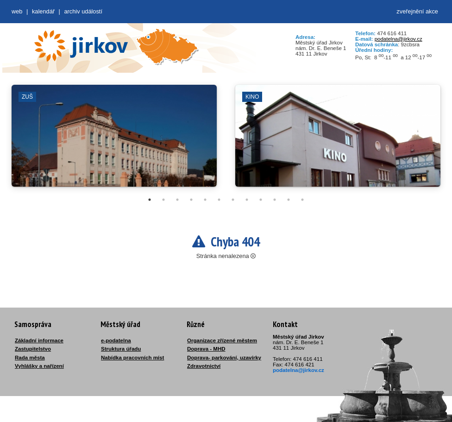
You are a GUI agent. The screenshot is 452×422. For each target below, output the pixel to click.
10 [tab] (274, 199)
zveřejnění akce (417, 11)
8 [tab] (246, 199)
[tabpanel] (114, 140)
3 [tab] (177, 199)
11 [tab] (288, 199)
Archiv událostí (83, 11)
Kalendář (43, 11)
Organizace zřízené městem (222, 340)
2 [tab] (163, 199)
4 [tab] (191, 199)
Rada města (30, 357)
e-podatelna (116, 340)
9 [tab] (260, 199)
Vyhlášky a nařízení (39, 366)
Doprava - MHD (206, 349)
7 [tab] (233, 199)
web (17, 11)
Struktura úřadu (121, 349)
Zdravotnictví (203, 366)
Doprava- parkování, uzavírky (224, 357)
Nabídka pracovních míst (132, 357)
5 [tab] (205, 199)
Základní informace (39, 340)
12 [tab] (302, 199)
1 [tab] (149, 199)
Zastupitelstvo (33, 349)
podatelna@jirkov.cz (398, 39)
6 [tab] (219, 199)
